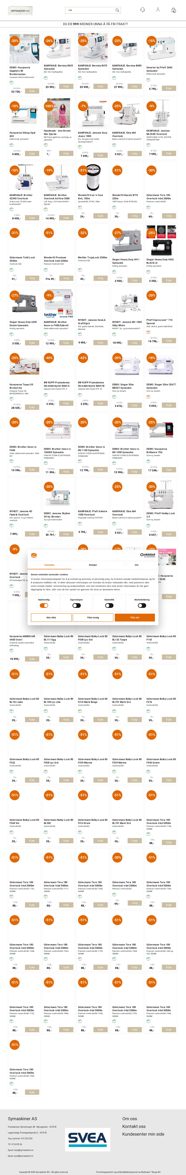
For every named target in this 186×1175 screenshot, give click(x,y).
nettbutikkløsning (125, 1172)
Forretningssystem (104, 1172)
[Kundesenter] (142, 10)
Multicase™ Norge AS (151, 1172)
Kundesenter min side (143, 1134)
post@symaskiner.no (23, 1156)
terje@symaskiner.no (23, 1150)
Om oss (129, 1118)
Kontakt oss (134, 1126)
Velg (134, 215)
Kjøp (32, 90)
